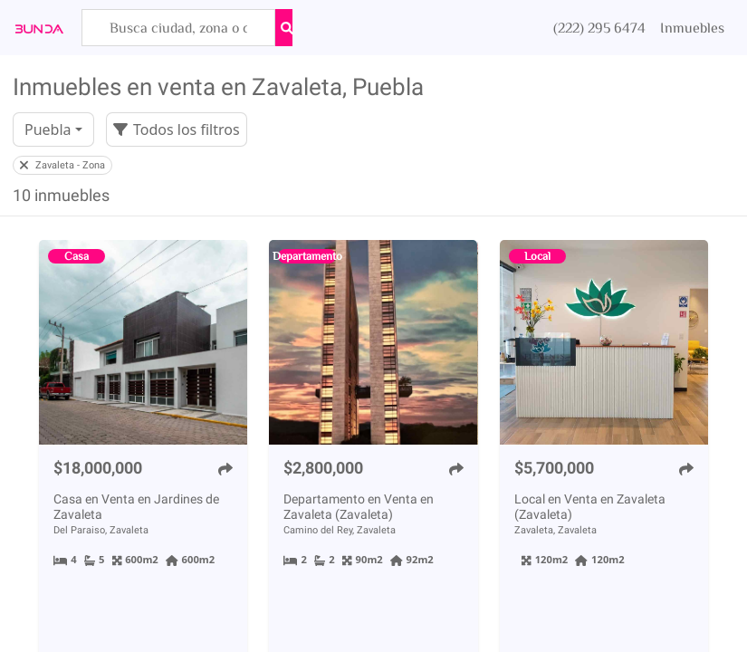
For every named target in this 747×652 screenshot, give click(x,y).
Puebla (48, 129)
